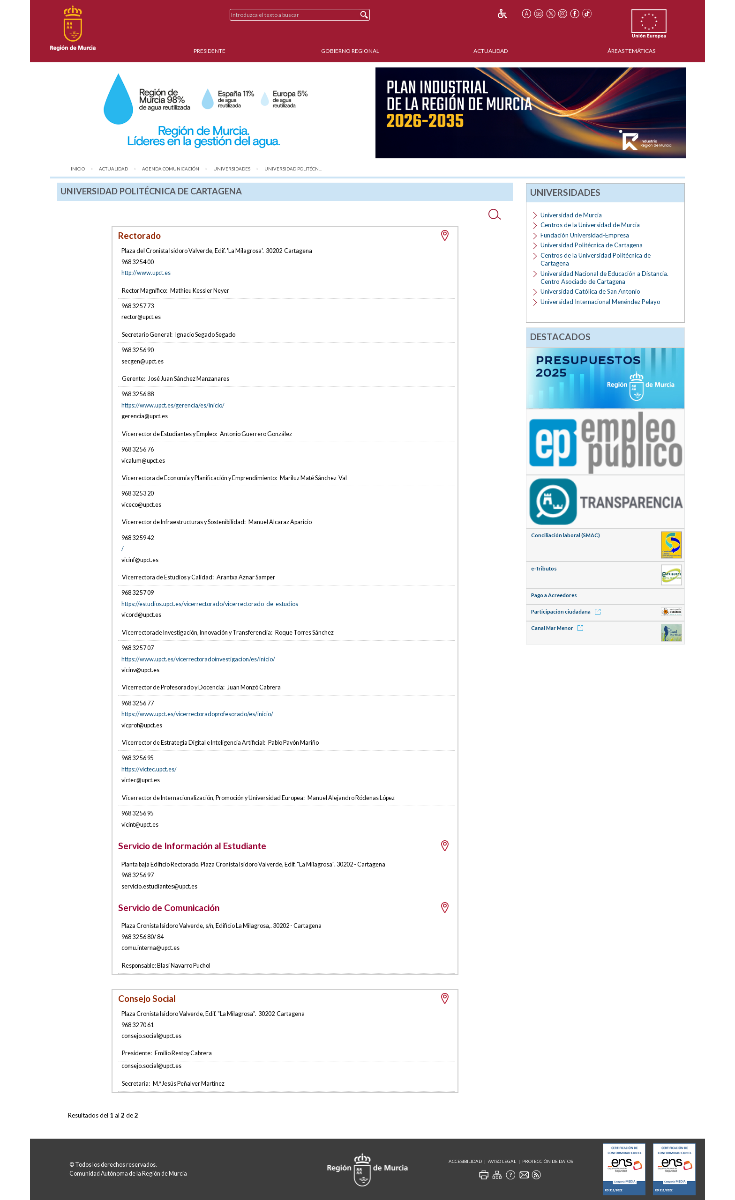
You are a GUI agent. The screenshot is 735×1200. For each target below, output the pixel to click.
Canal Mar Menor (558, 628)
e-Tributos (544, 568)
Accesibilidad (465, 1161)
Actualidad (490, 50)
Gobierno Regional (350, 50)
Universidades (231, 168)
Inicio (78, 168)
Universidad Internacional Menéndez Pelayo (600, 301)
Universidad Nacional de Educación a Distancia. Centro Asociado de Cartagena (604, 277)
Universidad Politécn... (293, 168)
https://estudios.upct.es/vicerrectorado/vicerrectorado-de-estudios (209, 603)
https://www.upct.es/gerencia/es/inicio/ (173, 405)
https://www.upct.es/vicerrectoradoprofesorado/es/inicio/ (197, 714)
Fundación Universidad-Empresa (584, 235)
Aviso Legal (502, 1161)
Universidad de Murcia (571, 215)
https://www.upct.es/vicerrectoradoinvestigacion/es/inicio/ (198, 659)
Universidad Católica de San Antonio (590, 291)
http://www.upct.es (146, 272)
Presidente (209, 50)
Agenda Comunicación (170, 168)
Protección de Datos (547, 1161)
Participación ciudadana (567, 611)
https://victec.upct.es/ (149, 769)
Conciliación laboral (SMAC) (565, 535)
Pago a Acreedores (554, 595)
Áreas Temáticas (631, 50)
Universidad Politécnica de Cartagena (591, 245)
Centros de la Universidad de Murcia (590, 225)
